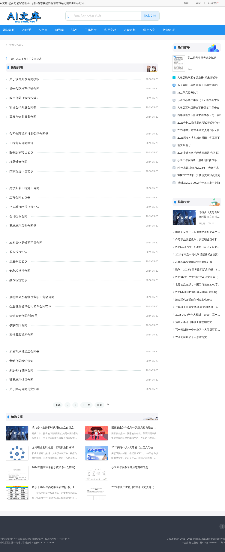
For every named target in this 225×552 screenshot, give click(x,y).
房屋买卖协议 (18, 261)
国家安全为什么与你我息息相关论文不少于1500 (134, 427)
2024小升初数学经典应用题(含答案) (198, 152)
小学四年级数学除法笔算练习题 (129, 467)
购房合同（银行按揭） (24, 98)
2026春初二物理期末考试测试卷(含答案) (199, 123)
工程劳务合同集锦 (21, 143)
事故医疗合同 (18, 325)
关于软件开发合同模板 (24, 79)
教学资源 (169, 30)
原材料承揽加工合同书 (24, 351)
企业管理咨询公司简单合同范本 (30, 306)
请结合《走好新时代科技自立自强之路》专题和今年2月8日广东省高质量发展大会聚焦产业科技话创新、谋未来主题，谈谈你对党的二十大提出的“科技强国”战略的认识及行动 (55, 427)
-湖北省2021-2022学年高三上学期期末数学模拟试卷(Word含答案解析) (198, 183)
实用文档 (110, 30)
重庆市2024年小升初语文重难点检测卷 (198, 176)
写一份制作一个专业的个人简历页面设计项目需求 (198, 329)
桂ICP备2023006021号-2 (212, 542)
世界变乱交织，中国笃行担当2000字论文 (198, 284)
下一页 (86, 404)
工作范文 (91, 30)
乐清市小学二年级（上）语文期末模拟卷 (198, 101)
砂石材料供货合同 (21, 379)
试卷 (74, 30)
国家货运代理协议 (21, 171)
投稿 (186, 3)
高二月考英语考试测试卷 (202, 57)
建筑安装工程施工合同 (24, 188)
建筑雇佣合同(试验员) (23, 315)
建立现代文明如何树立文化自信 (193, 299)
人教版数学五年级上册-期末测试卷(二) (197, 78)
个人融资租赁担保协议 (24, 206)
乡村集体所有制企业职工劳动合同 (31, 297)
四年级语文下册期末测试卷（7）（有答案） (199, 116)
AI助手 (26, 30)
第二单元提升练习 (187, 92)
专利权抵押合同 (19, 270)
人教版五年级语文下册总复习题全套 (198, 107)
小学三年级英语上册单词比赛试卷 (197, 160)
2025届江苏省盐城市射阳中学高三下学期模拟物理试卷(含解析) (198, 138)
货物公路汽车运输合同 (24, 88)
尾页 (99, 404)
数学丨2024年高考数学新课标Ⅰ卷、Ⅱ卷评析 (55, 487)
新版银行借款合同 (21, 370)
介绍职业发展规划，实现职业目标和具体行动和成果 (55, 447)
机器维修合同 (18, 161)
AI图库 (59, 30)
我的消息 (212, 3)
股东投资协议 (18, 252)
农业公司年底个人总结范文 (191, 337)
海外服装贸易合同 (21, 334)
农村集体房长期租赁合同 (25, 242)
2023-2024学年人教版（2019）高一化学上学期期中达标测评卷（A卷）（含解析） (198, 314)
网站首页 (9, 30)
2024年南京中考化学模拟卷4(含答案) (53, 467)
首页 (11, 45)
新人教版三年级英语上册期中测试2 (197, 85)
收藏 (198, 3)
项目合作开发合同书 (22, 107)
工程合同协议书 (19, 197)
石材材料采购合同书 (22, 225)
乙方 (18, 45)
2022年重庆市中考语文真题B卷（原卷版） (198, 131)
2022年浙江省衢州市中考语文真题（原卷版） (134, 487)
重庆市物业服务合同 (22, 116)
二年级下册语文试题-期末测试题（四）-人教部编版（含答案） (198, 307)
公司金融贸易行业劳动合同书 (28, 133)
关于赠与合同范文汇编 (24, 389)
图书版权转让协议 (21, 152)
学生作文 (149, 30)
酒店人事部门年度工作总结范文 (193, 322)
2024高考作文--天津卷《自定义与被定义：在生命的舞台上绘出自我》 (134, 447)
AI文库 (43, 30)
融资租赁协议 (18, 280)
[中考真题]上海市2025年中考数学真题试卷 (198, 168)
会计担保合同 (18, 216)
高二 (190, 69)
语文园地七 (183, 145)
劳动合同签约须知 (21, 360)
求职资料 (130, 30)
